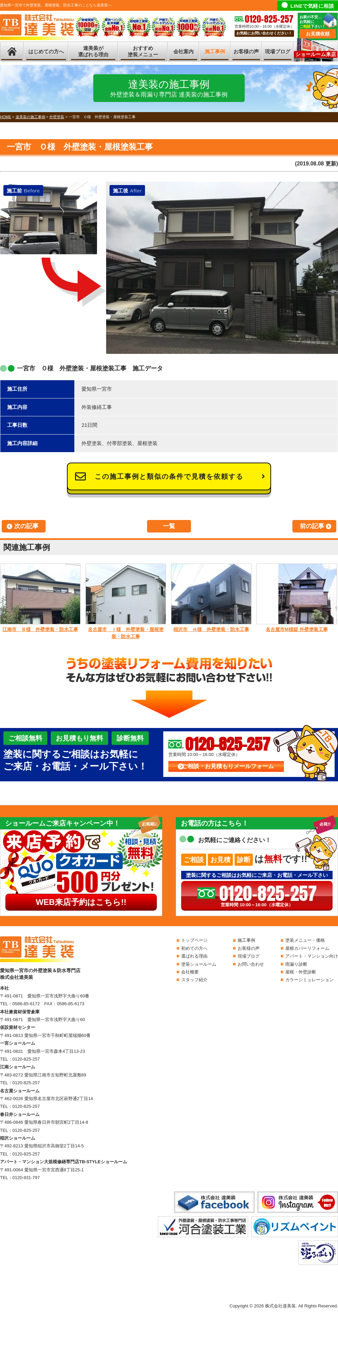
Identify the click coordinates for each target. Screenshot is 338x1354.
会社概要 (190, 971)
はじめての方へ (46, 51)
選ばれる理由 (194, 956)
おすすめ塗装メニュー (143, 51)
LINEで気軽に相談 (312, 6)
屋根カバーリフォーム (307, 948)
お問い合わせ (251, 964)
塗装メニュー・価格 (305, 940)
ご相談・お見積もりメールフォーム (228, 766)
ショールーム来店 (315, 54)
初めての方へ (194, 948)
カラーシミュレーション (309, 979)
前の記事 (312, 526)
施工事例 (215, 51)
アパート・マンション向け (311, 956)
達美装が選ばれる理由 (93, 51)
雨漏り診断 (296, 964)
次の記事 (26, 526)
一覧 (169, 526)
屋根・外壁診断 (300, 971)
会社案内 (183, 51)
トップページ (194, 940)
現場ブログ (277, 51)
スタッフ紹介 (194, 979)
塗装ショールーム (198, 964)
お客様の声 (246, 51)
